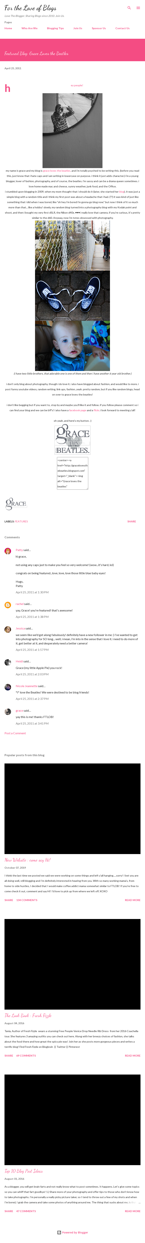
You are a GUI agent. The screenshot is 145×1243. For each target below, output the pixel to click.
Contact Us (122, 28)
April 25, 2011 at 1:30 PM (32, 592)
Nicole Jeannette (26, 686)
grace (19, 710)
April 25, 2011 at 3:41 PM (32, 723)
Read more (133, 900)
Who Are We (29, 28)
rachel (20, 603)
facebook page (77, 410)
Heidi (19, 661)
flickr (96, 410)
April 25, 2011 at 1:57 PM (32, 649)
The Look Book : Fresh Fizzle (28, 1015)
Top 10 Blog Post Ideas (23, 1171)
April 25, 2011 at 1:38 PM (32, 616)
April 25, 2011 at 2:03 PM (32, 674)
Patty (19, 550)
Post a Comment (15, 733)
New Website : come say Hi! (27, 860)
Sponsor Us (99, 28)
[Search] (129, 6)
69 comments (26, 1055)
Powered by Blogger (72, 1232)
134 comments (26, 900)
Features (21, 521)
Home (8, 28)
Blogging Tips (55, 28)
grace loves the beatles (56, 170)
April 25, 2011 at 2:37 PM (32, 698)
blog (121, 191)
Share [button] (131, 521)
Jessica (20, 628)
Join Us (77, 28)
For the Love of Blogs (30, 8)
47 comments (26, 1211)
